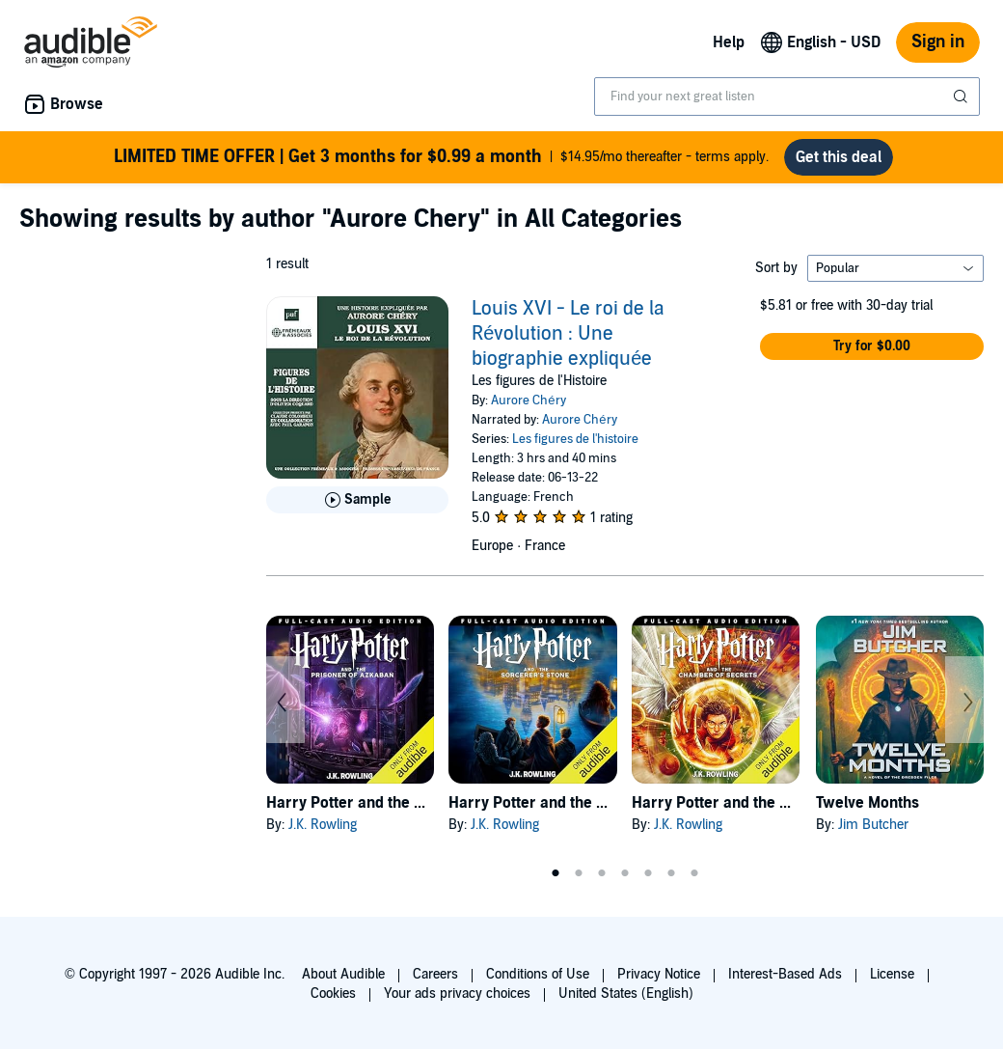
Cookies (333, 993)
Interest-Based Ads (785, 974)
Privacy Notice (658, 974)
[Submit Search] (962, 96)
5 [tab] (648, 873)
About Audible (343, 974)
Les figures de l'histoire (575, 439)
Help (729, 42)
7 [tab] (694, 873)
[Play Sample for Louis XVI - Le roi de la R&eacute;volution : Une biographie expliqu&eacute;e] (357, 499)
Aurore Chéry (528, 400)
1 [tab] (555, 873)
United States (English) (625, 993)
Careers (435, 974)
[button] (872, 346)
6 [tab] (671, 873)
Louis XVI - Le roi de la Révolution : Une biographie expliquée (568, 334)
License (892, 974)
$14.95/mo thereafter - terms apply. (441, 157)
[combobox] (787, 96)
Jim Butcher (873, 824)
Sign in (937, 42)
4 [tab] (625, 873)
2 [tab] (578, 873)
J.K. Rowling (322, 824)
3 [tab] (601, 873)
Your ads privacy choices (457, 993)
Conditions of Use (537, 974)
